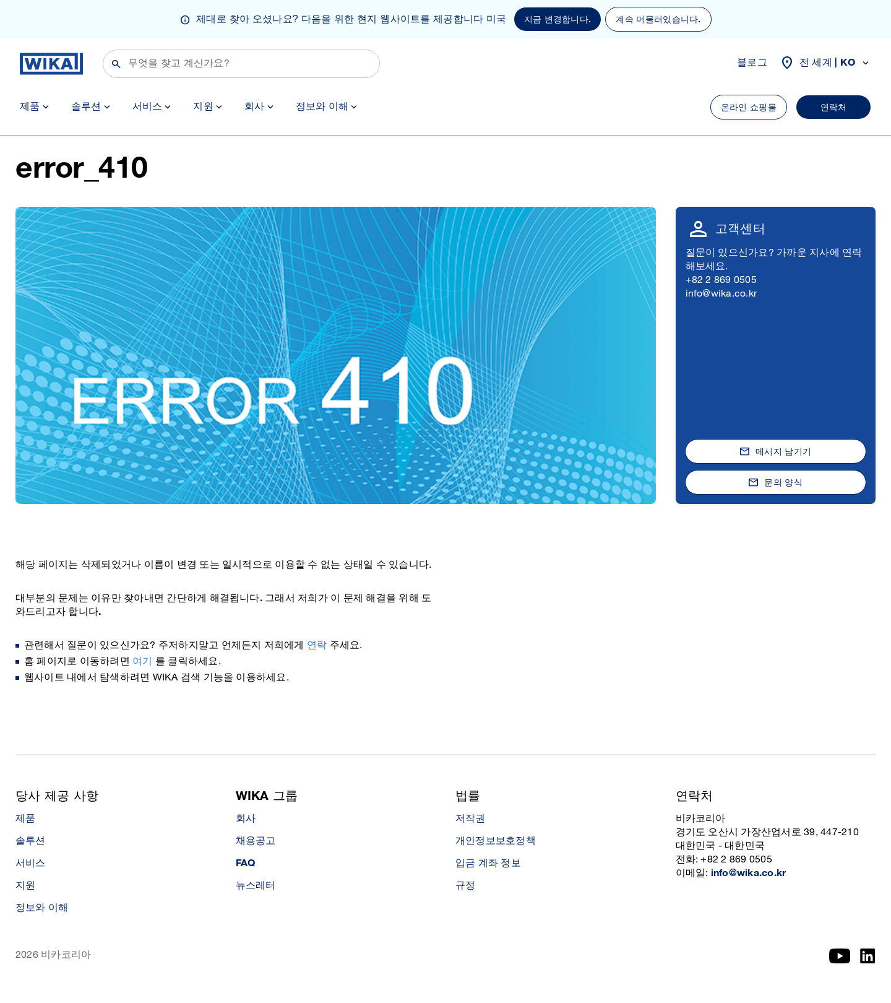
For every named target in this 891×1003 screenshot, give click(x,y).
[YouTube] (840, 956)
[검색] (241, 64)
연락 (317, 645)
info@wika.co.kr (721, 294)
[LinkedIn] (868, 956)
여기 (142, 661)
